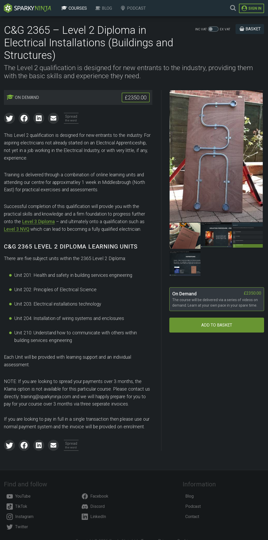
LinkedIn (94, 516)
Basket (250, 28)
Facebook (95, 496)
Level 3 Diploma (38, 221)
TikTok (17, 506)
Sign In (251, 8)
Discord (93, 506)
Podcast (133, 8)
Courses (74, 8)
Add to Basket (216, 325)
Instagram (20, 516)
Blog (103, 8)
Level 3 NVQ (16, 229)
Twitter (17, 526)
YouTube (19, 496)
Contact (192, 516)
